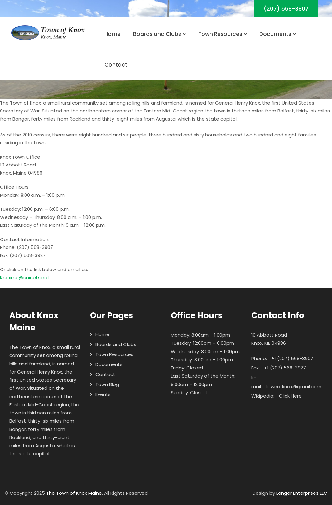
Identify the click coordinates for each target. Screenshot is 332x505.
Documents (277, 34)
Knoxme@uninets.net (25, 277)
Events (103, 394)
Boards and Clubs (159, 34)
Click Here (290, 396)
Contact (115, 64)
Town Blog (107, 384)
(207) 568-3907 (286, 8)
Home (112, 34)
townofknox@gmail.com (293, 386)
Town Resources (222, 34)
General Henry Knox (39, 372)
